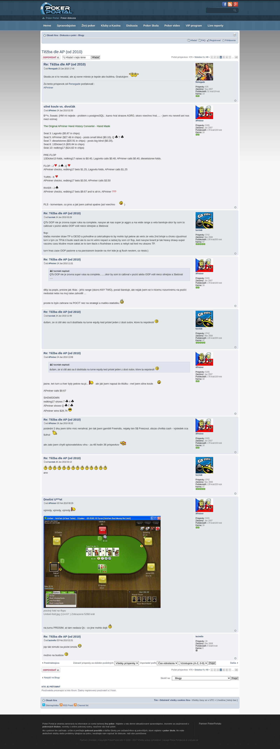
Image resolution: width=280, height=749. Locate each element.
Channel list (81, 705)
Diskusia (132, 25)
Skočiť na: (165, 678)
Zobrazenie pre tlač (234, 34)
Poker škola (151, 25)
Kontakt (92, 740)
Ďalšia (233, 663)
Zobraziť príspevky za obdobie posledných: (106, 663)
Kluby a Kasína (110, 25)
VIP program (194, 25)
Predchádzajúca (51, 663)
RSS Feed (66, 705)
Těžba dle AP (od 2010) (62, 52)
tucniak (51, 217)
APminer (48, 87)
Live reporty (215, 25)
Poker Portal (52, 18)
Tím (156, 700)
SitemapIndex (50, 705)
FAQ (203, 40)
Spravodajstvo (66, 25)
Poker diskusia (68, 18)
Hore (235, 101)
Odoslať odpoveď (51, 57)
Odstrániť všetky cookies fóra (175, 700)
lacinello (52, 640)
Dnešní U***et (53, 499)
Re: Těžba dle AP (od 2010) (65, 64)
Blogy (81, 35)
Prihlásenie (230, 40)
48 (236, 57)
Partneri (84, 740)
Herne (47, 25)
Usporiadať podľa (159, 663)
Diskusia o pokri (68, 35)
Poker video (172, 25)
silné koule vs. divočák (59, 106)
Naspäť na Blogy (52, 677)
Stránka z (201, 57)
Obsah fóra (52, 35)
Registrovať (215, 40)
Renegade (53, 69)
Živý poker (88, 25)
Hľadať (193, 40)
